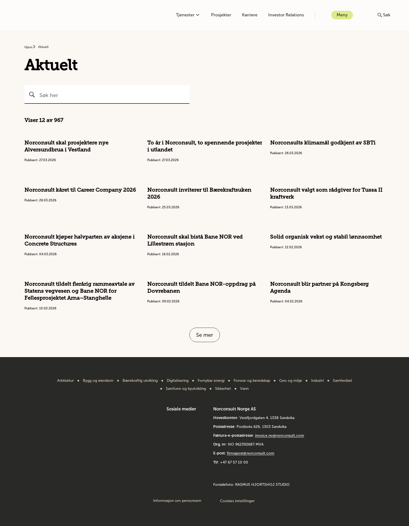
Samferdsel (342, 381)
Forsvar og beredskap (252, 381)
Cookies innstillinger (237, 501)
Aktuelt (43, 47)
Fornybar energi (211, 381)
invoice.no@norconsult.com (279, 435)
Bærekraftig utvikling (140, 381)
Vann (244, 389)
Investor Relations (286, 14)
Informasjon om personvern (177, 501)
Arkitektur (65, 381)
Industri (317, 381)
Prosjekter (221, 14)
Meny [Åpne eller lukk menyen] (342, 14)
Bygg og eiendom (98, 381)
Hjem (28, 47)
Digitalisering (178, 381)
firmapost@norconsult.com (250, 453)
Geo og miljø (290, 381)
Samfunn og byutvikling (186, 389)
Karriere (249, 14)
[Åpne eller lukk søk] (384, 15)
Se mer (204, 335)
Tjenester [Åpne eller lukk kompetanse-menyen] (187, 14)
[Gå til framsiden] (39, 15)
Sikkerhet (223, 389)
